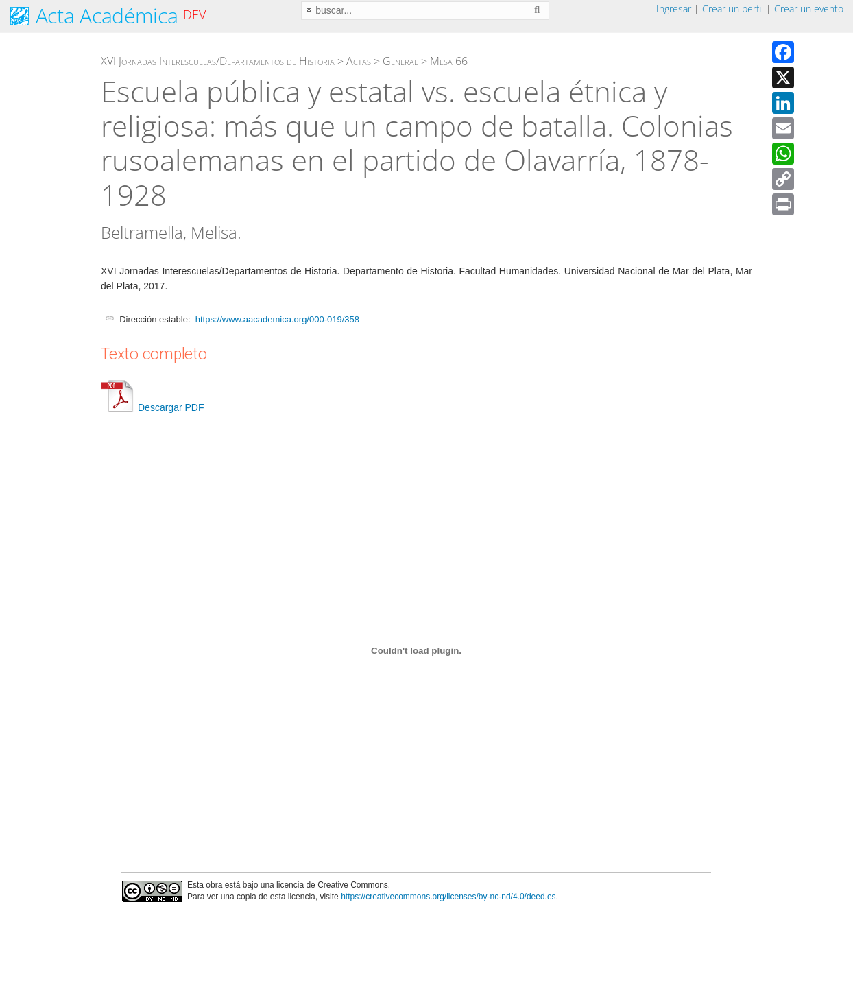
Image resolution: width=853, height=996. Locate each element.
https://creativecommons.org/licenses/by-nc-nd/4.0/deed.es (448, 896)
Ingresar (673, 8)
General (400, 61)
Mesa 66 (449, 61)
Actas (358, 61)
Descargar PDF (152, 407)
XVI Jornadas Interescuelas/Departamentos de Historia (218, 61)
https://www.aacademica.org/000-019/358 (277, 319)
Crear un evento (808, 8)
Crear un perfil (732, 8)
